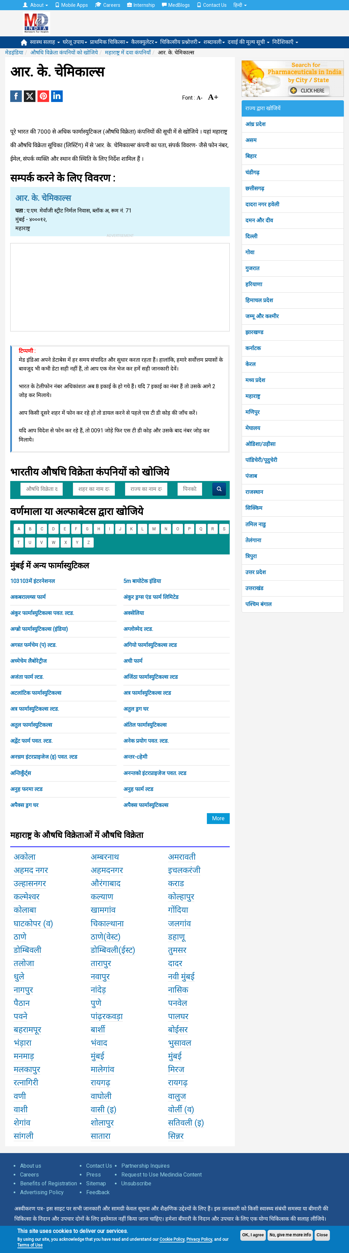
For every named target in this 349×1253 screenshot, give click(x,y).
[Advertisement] (120, 285)
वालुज (177, 1096)
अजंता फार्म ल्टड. (27, 677)
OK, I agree (253, 1235)
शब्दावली (214, 42)
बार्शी (98, 1029)
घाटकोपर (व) (33, 923)
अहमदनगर (107, 870)
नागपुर (23, 990)
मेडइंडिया (14, 52)
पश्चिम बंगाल (258, 604)
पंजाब (251, 476)
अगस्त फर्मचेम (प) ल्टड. (33, 645)
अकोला (24, 857)
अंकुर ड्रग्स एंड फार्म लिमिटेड (151, 597)
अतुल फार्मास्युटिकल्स (31, 725)
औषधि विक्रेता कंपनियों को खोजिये (64, 52)
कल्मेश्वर (27, 897)
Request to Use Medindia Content (161, 1174)
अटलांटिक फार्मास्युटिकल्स (35, 693)
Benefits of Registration (48, 1183)
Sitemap (96, 1183)
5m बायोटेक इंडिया (142, 581)
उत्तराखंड (254, 588)
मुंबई (97, 1056)
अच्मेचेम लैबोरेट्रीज (28, 661)
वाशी (21, 1109)
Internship (141, 5)
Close (322, 1235)
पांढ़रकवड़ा (107, 1016)
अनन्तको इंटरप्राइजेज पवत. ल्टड (154, 773)
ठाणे (20, 937)
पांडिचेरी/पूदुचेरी (261, 460)
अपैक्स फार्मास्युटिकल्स (145, 805)
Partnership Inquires (145, 1166)
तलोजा (24, 963)
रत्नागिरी (26, 1082)
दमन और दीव (259, 220)
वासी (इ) (104, 1109)
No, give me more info (290, 1235)
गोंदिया (178, 910)
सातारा (100, 1136)
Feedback (98, 1192)
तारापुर (101, 963)
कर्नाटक (253, 348)
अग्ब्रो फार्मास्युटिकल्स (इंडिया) (39, 629)
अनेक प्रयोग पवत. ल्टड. (146, 741)
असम (251, 140)
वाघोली (101, 1096)
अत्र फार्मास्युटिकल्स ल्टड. (34, 709)
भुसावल (179, 1043)
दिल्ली (251, 236)
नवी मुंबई (181, 976)
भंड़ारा (22, 1043)
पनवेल (177, 1003)
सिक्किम (253, 508)
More (218, 818)
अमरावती (182, 857)
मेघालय (252, 428)
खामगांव (103, 910)
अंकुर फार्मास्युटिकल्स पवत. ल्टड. (42, 613)
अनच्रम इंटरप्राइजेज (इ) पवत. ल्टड (43, 757)
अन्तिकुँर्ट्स (20, 773)
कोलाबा (25, 910)
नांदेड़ (98, 990)
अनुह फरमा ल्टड (26, 789)
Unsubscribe (136, 1183)
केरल (250, 364)
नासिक (178, 990)
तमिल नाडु (255, 524)
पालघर (178, 1016)
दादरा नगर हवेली (262, 204)
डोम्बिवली (27, 950)
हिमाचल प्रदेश (259, 300)
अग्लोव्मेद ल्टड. (138, 629)
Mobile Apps (71, 5)
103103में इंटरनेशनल (32, 581)
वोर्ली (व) (181, 1109)
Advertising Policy (42, 1192)
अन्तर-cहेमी (135, 757)
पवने (20, 1016)
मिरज (176, 1069)
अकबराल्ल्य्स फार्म (28, 597)
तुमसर (177, 950)
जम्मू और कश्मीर (262, 316)
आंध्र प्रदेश (255, 124)
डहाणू (176, 937)
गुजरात (252, 268)
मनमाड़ (24, 1056)
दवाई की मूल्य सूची (249, 42)
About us (30, 1166)
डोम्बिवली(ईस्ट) (113, 950)
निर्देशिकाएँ (285, 42)
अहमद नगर (31, 870)
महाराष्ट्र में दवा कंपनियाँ (128, 52)
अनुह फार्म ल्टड (138, 789)
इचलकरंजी (184, 870)
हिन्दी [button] (240, 5)
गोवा (249, 252)
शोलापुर (102, 1123)
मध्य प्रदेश (255, 380)
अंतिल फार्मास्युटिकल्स (145, 725)
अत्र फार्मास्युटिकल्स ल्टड (147, 693)
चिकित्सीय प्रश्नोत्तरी (180, 42)
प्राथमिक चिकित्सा (109, 42)
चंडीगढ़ (252, 172)
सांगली (23, 1136)
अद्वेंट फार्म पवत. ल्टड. (31, 741)
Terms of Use (30, 1245)
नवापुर (100, 976)
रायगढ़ (100, 1082)
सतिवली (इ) (186, 1123)
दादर (175, 963)
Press (93, 1174)
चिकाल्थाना (107, 923)
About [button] (35, 5)
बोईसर (178, 1029)
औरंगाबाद (106, 883)
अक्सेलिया (133, 613)
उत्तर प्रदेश (255, 572)
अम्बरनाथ (105, 857)
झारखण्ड (254, 332)
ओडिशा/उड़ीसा (260, 444)
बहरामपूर (27, 1029)
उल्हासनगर (30, 883)
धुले (19, 976)
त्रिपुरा (251, 556)
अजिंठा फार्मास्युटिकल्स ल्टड (150, 677)
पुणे (96, 1003)
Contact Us (212, 5)
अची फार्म (132, 661)
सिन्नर (176, 1136)
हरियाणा (253, 284)
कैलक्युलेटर (144, 42)
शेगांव (22, 1123)
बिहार (251, 156)
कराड (176, 883)
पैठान (22, 1003)
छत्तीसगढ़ (254, 188)
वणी (20, 1096)
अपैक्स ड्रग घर (24, 805)
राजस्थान (254, 492)
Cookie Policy (172, 1239)
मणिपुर (252, 412)
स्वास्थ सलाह (45, 42)
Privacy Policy (199, 1239)
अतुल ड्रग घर (136, 709)
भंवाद (99, 1043)
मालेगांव (102, 1069)
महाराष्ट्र (252, 396)
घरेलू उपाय (75, 42)
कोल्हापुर (181, 897)
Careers (107, 5)
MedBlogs (176, 5)
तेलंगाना (253, 540)
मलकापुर (27, 1069)
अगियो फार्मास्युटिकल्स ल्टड (150, 645)
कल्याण (102, 897)
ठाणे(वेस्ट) (106, 937)
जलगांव (179, 923)
